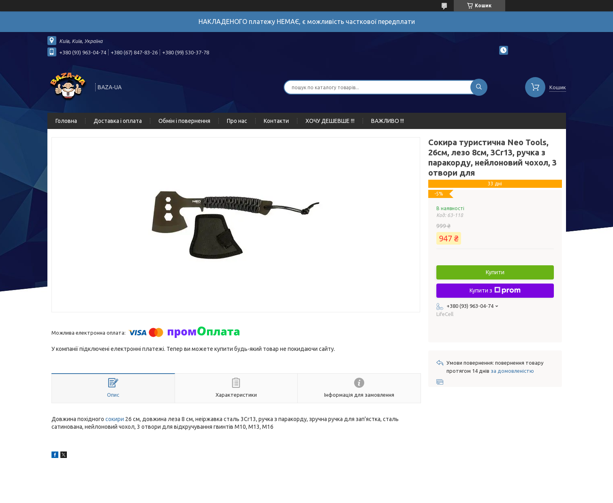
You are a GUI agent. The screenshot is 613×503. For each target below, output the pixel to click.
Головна (66, 121)
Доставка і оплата (118, 121)
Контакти (276, 121)
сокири (114, 419)
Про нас (237, 121)
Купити (495, 272)
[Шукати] (478, 87)
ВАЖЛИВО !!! (387, 121)
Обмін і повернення (184, 121)
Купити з (495, 290)
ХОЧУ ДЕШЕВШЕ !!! (330, 121)
